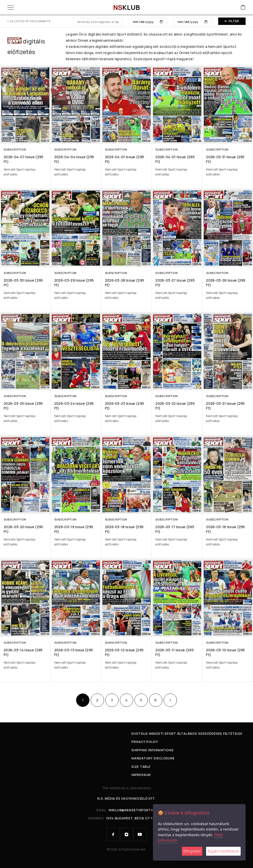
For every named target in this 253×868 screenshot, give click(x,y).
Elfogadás (192, 851)
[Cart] (243, 7)
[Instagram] (126, 834)
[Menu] (10, 7)
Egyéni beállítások (223, 851)
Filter (232, 21)
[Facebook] (113, 834)
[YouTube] (140, 834)
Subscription (15, 149)
